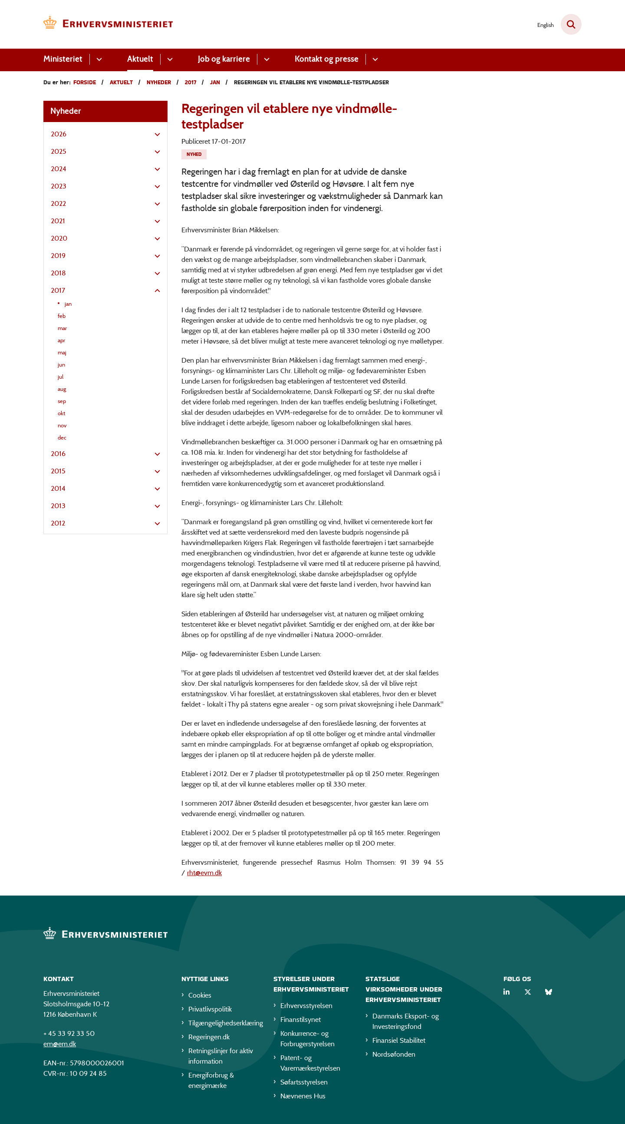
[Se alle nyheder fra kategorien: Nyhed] (194, 154)
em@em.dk (59, 1044)
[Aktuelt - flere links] (168, 59)
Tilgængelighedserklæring (224, 1023)
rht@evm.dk (204, 873)
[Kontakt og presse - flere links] (373, 59)
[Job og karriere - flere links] (265, 59)
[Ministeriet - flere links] (97, 59)
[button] (155, 134)
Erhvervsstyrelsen (306, 1006)
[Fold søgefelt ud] (571, 24)
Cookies (199, 995)
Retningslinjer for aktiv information (220, 1056)
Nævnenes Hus (303, 1096)
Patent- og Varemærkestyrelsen (310, 1063)
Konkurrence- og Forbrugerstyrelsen (307, 1038)
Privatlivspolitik (210, 1009)
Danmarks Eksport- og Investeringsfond (405, 1021)
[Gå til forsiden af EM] (108, 24)
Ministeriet (62, 59)
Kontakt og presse (327, 59)
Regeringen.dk (209, 1037)
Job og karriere (224, 59)
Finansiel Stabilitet (398, 1040)
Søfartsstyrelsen (304, 1082)
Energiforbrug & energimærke (211, 1080)
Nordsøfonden (393, 1054)
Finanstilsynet (300, 1019)
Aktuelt (140, 59)
